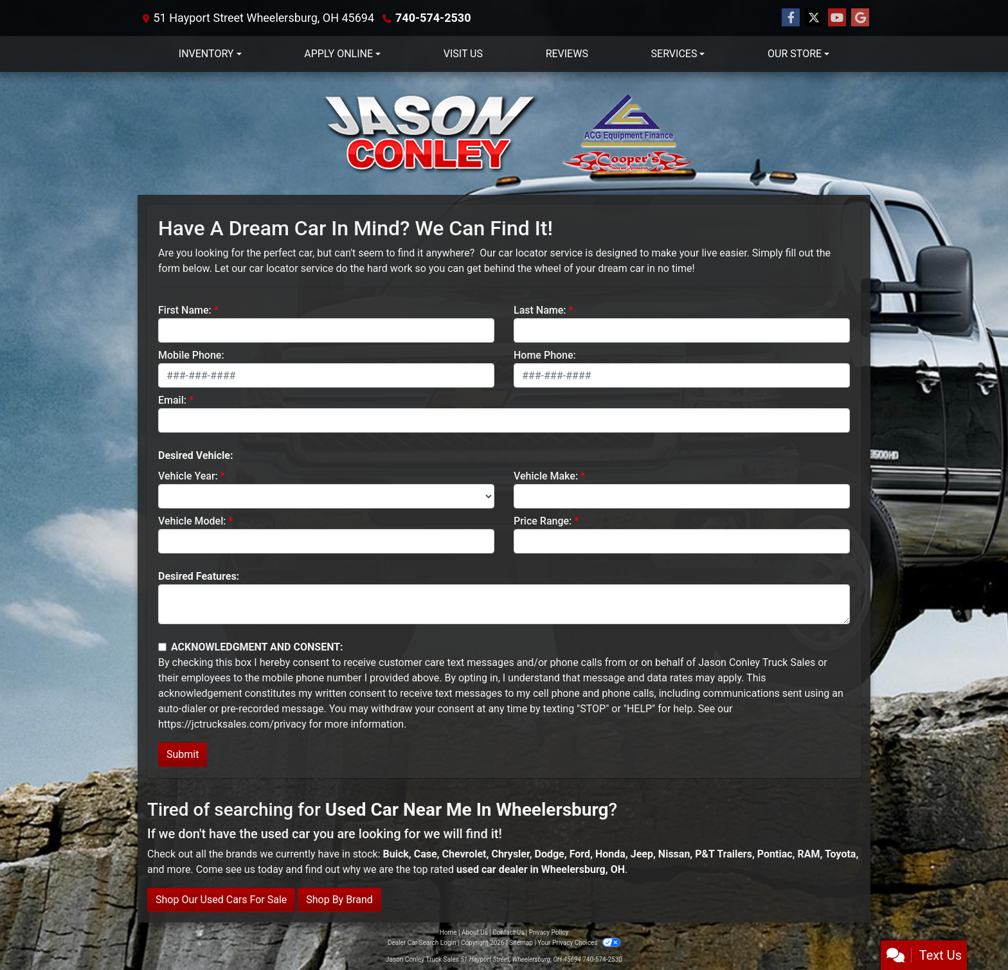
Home (448, 932)
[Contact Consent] (162, 647)
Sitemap (521, 942)
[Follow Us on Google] (860, 18)
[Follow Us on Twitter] (814, 18)
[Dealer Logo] (504, 133)
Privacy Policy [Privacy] (549, 932)
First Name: (185, 310)
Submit (182, 754)
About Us (475, 932)
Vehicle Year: (188, 476)
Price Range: (543, 521)
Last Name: (540, 310)
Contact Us (508, 932)
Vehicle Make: (546, 476)
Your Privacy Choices (578, 942)
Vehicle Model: (192, 521)
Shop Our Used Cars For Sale (221, 900)
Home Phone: (545, 355)
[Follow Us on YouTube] (837, 18)
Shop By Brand (339, 900)
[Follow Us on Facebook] (791, 18)
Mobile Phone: (191, 355)
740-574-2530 (433, 17)
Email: (172, 400)
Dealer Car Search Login (422, 942)
